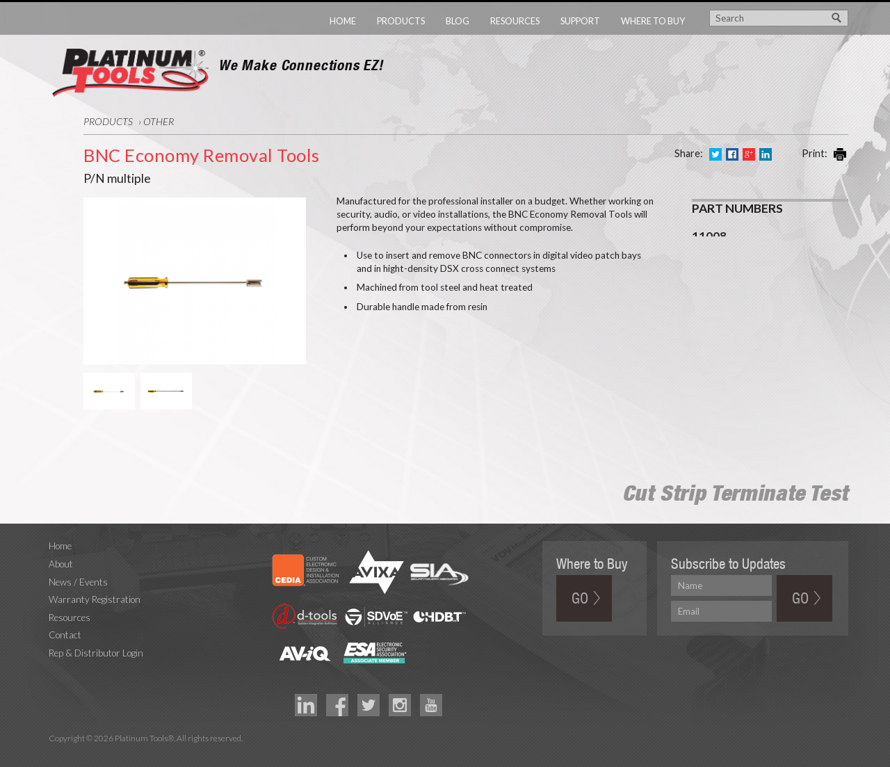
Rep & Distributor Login (96, 653)
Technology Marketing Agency (56, 754)
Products (401, 20)
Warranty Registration (94, 599)
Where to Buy (653, 20)
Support (580, 20)
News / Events (78, 582)
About (61, 564)
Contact (65, 634)
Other (158, 121)
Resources (515, 20)
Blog (457, 20)
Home (343, 20)
